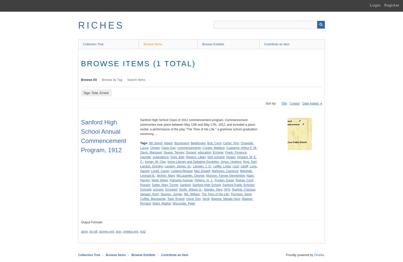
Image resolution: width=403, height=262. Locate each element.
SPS (227, 189)
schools (158, 189)
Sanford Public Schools (238, 185)
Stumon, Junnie (171, 194)
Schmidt (145, 189)
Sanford (185, 185)
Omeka (319, 255)
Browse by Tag (112, 80)
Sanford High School (206, 185)
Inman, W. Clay (155, 162)
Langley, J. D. (202, 166)
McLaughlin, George (190, 176)
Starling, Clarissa (243, 189)
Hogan (230, 157)
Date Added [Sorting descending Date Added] (311, 103)
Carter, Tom (231, 143)
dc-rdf (93, 231)
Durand (191, 152)
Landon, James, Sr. (177, 166)
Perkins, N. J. (204, 180)
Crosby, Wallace (214, 148)
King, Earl (250, 162)
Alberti (168, 143)
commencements (189, 148)
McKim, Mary (166, 176)
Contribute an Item (277, 44)
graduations (161, 157)
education (204, 152)
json (118, 231)
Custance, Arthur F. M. (241, 148)
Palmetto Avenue (181, 180)
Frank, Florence (236, 152)
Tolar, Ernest (176, 199)
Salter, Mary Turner (165, 185)
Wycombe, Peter (183, 203)
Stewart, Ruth (149, 194)
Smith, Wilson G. (190, 189)
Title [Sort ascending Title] (284, 103)
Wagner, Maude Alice (225, 199)
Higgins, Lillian (196, 157)
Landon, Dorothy (151, 166)
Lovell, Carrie (160, 171)
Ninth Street (160, 180)
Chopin (155, 148)
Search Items (136, 80)
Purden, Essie (224, 180)
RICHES (101, 25)
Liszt (236, 166)
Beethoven (198, 143)
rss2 (143, 231)
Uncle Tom (193, 199)
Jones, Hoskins (231, 162)
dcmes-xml (106, 231)
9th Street (155, 143)
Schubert (171, 189)
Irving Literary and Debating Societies (193, 162)
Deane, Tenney (173, 152)
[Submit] (321, 25)
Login (375, 5)
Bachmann (181, 143)
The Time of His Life (215, 194)
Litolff (244, 166)
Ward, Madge (161, 203)
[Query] (269, 25)
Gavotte (145, 157)
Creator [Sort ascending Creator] (295, 103)
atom (84, 231)
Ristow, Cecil (244, 180)
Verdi (205, 199)
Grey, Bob (177, 157)
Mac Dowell (202, 171)
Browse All (89, 80)
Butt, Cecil (214, 143)
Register (391, 5)
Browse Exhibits (213, 44)
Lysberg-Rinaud (181, 171)
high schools (216, 157)
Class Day (168, 148)
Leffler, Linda (222, 166)
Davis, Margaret (151, 152)
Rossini (145, 185)
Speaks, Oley (213, 189)
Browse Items (153, 44)
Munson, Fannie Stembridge (225, 176)
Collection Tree (93, 44)
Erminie (218, 152)
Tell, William (192, 194)
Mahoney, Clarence (225, 171)
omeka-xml (130, 231)
